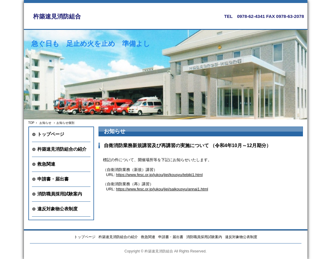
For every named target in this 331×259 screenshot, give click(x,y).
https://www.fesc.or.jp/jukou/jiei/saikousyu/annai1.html (162, 189)
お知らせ (45, 122)
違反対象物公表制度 (57, 208)
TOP (31, 122)
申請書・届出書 (53, 178)
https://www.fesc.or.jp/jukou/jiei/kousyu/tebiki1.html (159, 174)
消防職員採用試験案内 (59, 193)
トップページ (50, 134)
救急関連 (46, 163)
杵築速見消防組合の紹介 (62, 149)
